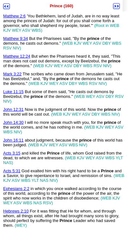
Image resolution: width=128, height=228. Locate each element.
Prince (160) (61, 5)
